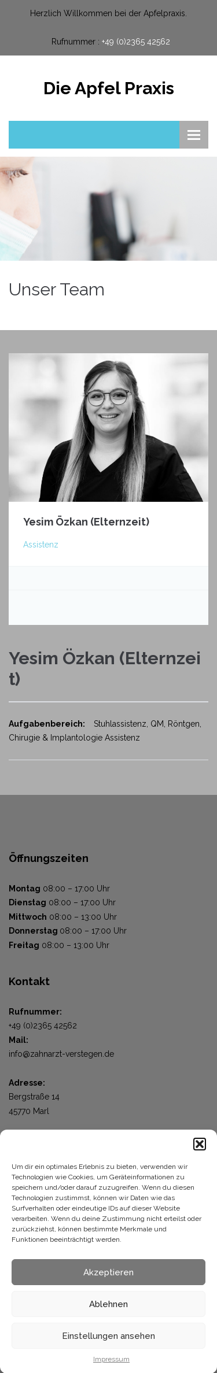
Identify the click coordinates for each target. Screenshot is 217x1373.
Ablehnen (108, 1309)
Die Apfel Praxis (108, 88)
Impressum (111, 1364)
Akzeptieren (108, 1277)
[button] (199, 1149)
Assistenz (40, 544)
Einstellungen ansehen (108, 1341)
